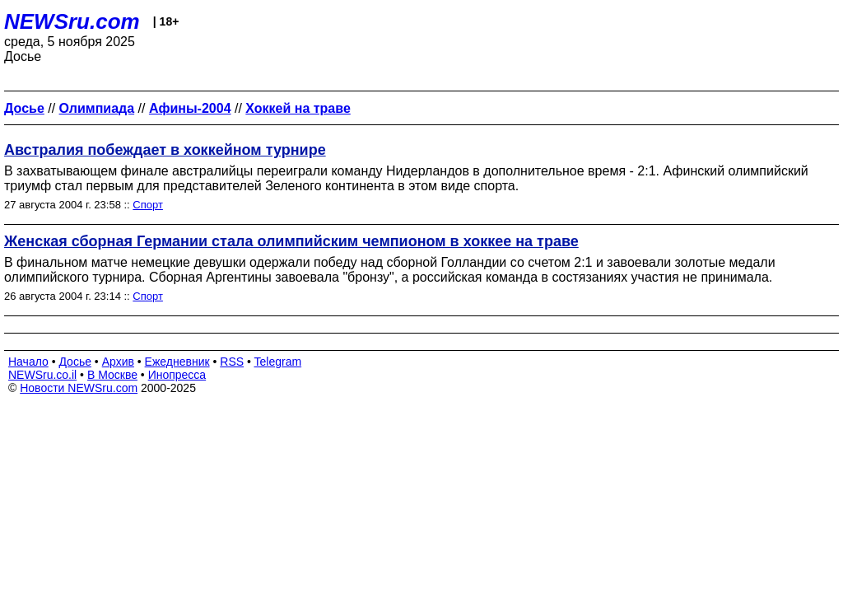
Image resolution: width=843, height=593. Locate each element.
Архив (118, 361)
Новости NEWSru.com (78, 388)
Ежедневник (177, 361)
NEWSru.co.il (42, 374)
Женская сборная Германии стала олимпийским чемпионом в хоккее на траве (291, 241)
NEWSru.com (72, 21)
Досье (74, 361)
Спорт (148, 204)
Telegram (278, 361)
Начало (28, 361)
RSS (232, 361)
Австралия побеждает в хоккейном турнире (165, 150)
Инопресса (177, 374)
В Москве (112, 374)
